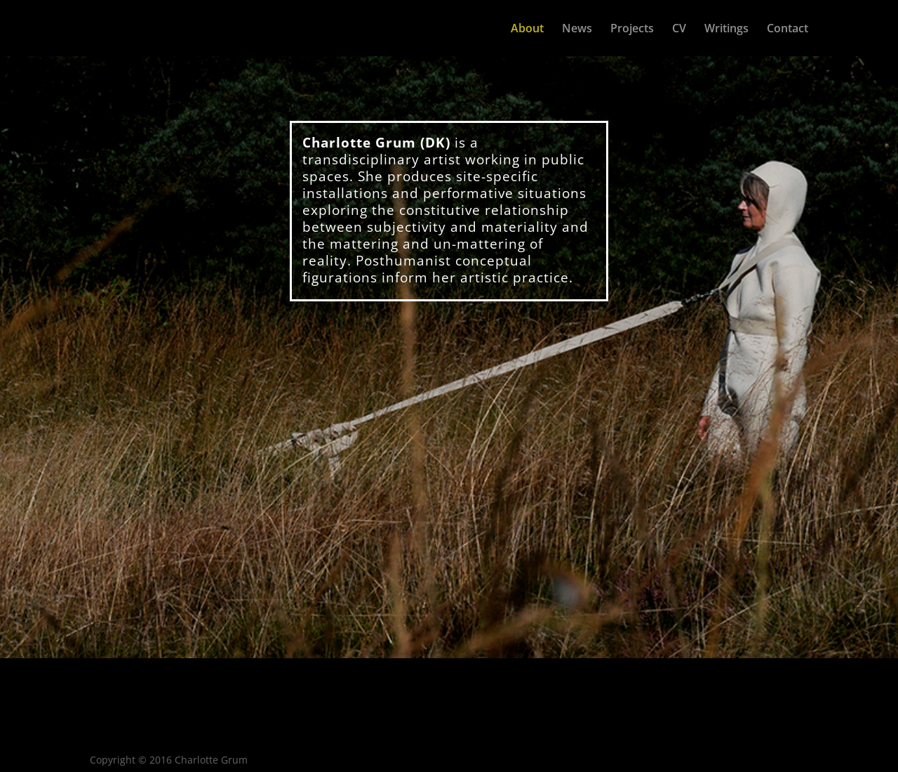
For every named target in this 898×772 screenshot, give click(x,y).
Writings (726, 29)
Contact (787, 29)
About (527, 29)
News (577, 29)
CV (679, 29)
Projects (632, 29)
